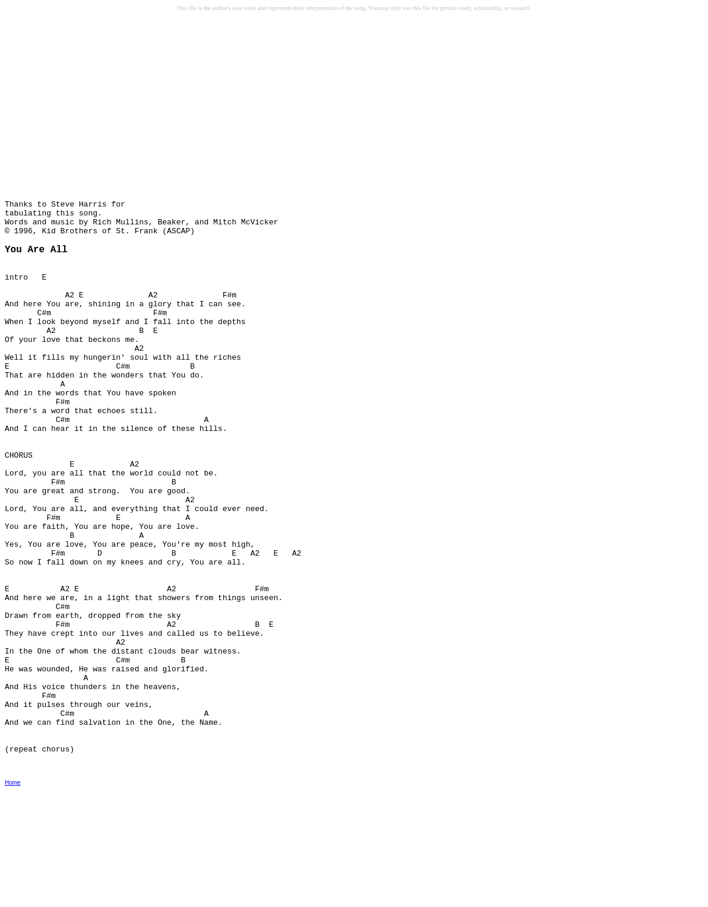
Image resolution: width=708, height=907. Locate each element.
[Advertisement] (96, 107)
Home (13, 899)
